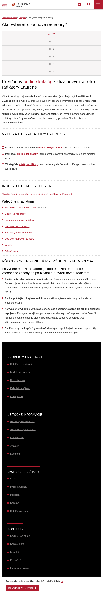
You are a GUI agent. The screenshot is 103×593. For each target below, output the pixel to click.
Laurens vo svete (19, 568)
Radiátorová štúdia (20, 536)
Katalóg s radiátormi (21, 364)
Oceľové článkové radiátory (19, 238)
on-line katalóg (38, 81)
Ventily (8, 245)
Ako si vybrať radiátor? (22, 421)
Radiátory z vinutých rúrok (19, 232)
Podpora (22, 18)
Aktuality (14, 445)
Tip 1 (51, 41)
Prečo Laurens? (18, 486)
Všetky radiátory (28, 164)
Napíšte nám (17, 544)
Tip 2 (51, 49)
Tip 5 (51, 71)
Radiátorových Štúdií (50, 147)
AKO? (51, 34)
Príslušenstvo (12, 251)
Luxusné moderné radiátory (19, 220)
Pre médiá (15, 560)
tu (62, 581)
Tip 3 (51, 56)
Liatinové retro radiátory (17, 226)
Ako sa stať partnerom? (23, 429)
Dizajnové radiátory (15, 213)
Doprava (14, 502)
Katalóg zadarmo (19, 511)
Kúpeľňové (10, 207)
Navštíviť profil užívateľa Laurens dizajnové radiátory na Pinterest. (37, 194)
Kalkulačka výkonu (20, 388)
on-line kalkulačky (27, 153)
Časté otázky (17, 437)
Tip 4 (51, 64)
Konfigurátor (16, 396)
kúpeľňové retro (27, 207)
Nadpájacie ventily (20, 372)
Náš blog (15, 453)
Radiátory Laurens (9, 18)
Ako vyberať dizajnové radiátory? (41, 18)
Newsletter (16, 552)
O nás (13, 478)
